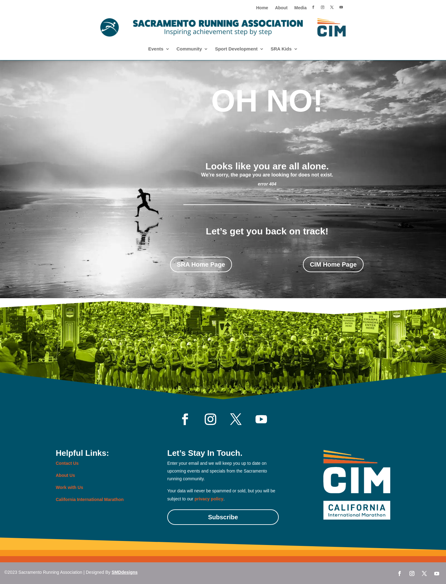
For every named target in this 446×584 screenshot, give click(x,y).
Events (155, 49)
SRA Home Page (201, 264)
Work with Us (69, 487)
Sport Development (236, 49)
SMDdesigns (125, 572)
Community (189, 49)
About (281, 8)
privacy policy (209, 498)
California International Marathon (90, 499)
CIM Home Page (333, 264)
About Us (65, 475)
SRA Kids (281, 49)
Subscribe (223, 517)
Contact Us (67, 463)
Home (262, 8)
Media (300, 8)
